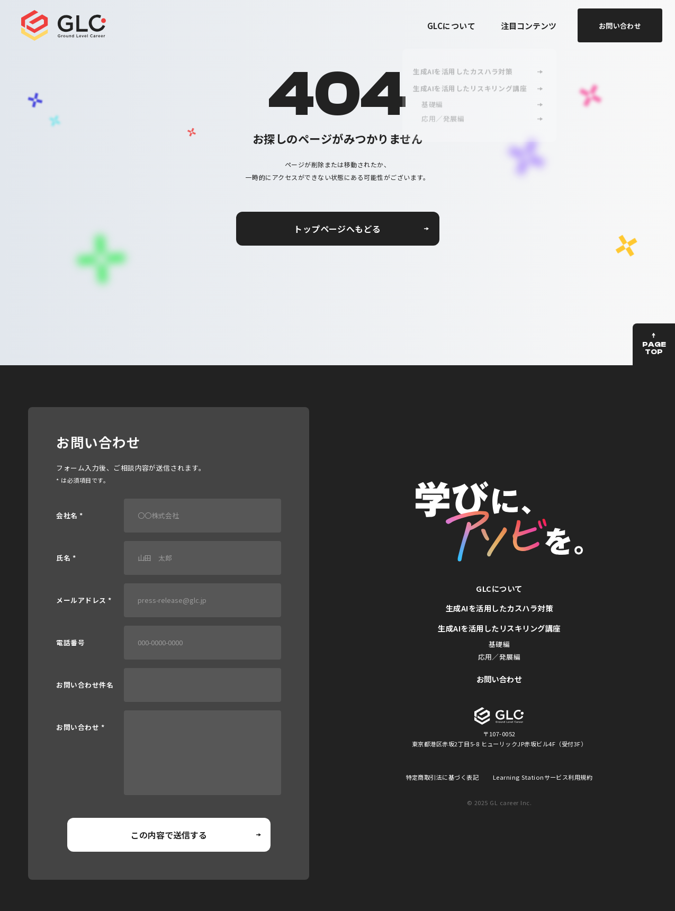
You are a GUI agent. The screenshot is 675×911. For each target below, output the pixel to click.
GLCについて (451, 25)
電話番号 (70, 642)
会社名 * (69, 515)
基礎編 (499, 644)
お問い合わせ (499, 678)
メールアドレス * (83, 600)
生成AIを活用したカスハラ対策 (499, 608)
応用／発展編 (499, 657)
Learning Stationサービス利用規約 (543, 777)
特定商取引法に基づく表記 (442, 777)
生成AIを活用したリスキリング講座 (499, 628)
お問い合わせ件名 (84, 685)
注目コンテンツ (528, 25)
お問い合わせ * (80, 727)
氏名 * (66, 558)
